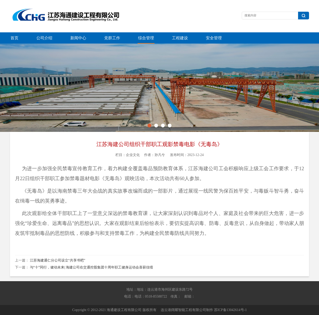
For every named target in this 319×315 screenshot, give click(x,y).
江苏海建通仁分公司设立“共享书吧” (57, 260)
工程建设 (180, 38)
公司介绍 (44, 38)
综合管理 (146, 38)
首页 (14, 38)
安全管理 (214, 38)
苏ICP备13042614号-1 (230, 310)
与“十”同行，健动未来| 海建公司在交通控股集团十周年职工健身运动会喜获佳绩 (91, 267)
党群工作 (112, 38)
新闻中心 (78, 38)
